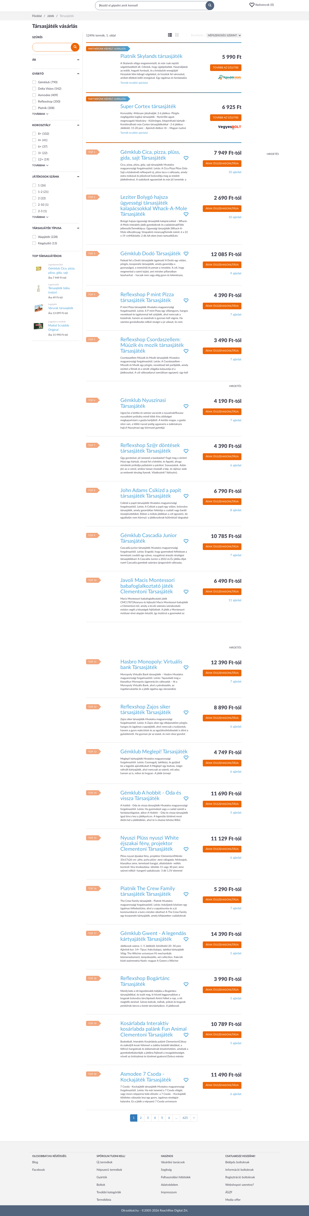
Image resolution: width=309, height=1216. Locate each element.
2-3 (40, 211)
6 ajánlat (235, 465)
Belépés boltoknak (237, 1162)
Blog (35, 1162)
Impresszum (169, 1192)
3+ (39, 153)
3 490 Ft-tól (227, 340)
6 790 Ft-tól (227, 491)
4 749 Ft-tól (227, 752)
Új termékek (104, 1162)
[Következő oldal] (194, 1118)
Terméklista (104, 1199)
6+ (39, 146)
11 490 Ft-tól (226, 1075)
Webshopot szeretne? (239, 1184)
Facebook (38, 1169)
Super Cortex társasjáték (148, 106)
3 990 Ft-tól (227, 979)
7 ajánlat (235, 314)
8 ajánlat (235, 510)
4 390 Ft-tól (227, 295)
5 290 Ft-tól (227, 889)
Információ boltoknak (239, 1169)
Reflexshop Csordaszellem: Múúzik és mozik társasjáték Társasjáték (152, 345)
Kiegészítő (44, 243)
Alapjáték (44, 237)
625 (185, 1117)
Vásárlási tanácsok (173, 1162)
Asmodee (44, 95)
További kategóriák (109, 1192)
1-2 (40, 191)
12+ (40, 159)
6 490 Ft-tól (227, 581)
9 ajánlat (235, 273)
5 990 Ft (231, 57)
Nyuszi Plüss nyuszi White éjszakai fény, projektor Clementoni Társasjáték (149, 843)
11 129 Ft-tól (226, 838)
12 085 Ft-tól (226, 254)
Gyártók (102, 1177)
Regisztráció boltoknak (240, 1177)
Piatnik (42, 108)
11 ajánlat (235, 600)
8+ (39, 133)
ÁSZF (228, 1192)
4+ (39, 140)
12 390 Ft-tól (226, 662)
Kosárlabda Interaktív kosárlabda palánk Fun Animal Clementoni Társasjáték (153, 1029)
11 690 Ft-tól (226, 793)
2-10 (41, 204)
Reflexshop (45, 101)
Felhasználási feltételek (176, 1177)
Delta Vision (46, 88)
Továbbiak (40, 114)
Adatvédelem (169, 1184)
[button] (263, 4)
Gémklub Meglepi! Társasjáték (154, 751)
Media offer (233, 1199)
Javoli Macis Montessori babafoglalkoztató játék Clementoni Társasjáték (147, 586)
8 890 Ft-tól (227, 707)
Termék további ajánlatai (134, 83)
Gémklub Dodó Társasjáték (150, 253)
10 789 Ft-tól (226, 1024)
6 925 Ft (231, 107)
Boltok (101, 1184)
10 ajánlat (235, 172)
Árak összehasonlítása (222, 163)
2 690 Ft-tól (227, 198)
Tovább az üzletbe (226, 67)
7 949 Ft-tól (227, 153)
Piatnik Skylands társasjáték (151, 56)
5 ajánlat (235, 812)
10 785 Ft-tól (226, 536)
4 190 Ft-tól (227, 401)
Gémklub (44, 82)
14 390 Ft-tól (226, 934)
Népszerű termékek (109, 1169)
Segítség (166, 1169)
